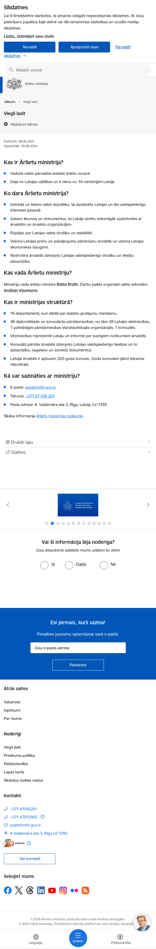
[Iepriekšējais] (8, 504)
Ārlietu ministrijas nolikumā (59, 415)
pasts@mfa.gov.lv (40, 387)
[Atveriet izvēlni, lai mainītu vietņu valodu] (36, 940)
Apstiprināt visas (84, 46)
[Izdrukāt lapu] (78, 442)
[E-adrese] (14, 843)
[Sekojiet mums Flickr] (74, 890)
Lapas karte (14, 772)
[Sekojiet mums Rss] (85, 890)
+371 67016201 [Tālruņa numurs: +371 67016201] (23, 809)
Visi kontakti (29, 858)
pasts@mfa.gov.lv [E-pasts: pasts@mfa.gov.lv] (25, 825)
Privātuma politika (19, 755)
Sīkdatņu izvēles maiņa (23, 780)
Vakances (12, 701)
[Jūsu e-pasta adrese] (78, 647)
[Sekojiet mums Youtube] (52, 890)
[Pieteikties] (78, 665)
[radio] (47, 564)
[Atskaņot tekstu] (24, 124)
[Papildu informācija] (43, 817)
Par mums (13, 718)
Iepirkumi (12, 710)
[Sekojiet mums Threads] (30, 890)
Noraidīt (30, 46)
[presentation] (43, 589)
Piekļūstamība (16, 763)
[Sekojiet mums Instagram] (63, 890)
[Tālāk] (148, 504)
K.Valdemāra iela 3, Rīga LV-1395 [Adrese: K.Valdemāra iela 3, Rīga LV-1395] (39, 833)
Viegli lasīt (12, 747)
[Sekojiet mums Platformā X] (19, 890)
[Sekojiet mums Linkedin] (41, 890)
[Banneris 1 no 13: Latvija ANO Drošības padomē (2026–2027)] (78, 504)
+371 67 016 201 (40, 396)
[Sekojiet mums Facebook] (8, 890)
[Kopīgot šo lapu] (78, 452)
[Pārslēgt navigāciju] (78, 938)
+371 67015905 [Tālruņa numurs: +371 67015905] (23, 817)
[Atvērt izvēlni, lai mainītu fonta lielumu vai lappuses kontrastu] (120, 940)
